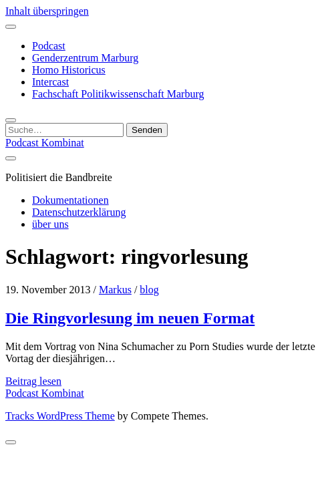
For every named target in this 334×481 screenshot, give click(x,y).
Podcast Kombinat (44, 142)
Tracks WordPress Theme (60, 416)
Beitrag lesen (33, 381)
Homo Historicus (69, 69)
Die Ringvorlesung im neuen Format (130, 318)
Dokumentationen (70, 200)
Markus (115, 289)
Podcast (48, 45)
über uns (50, 224)
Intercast (50, 82)
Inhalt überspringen (47, 11)
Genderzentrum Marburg (85, 57)
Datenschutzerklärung (79, 212)
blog (149, 289)
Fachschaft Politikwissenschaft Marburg (118, 94)
